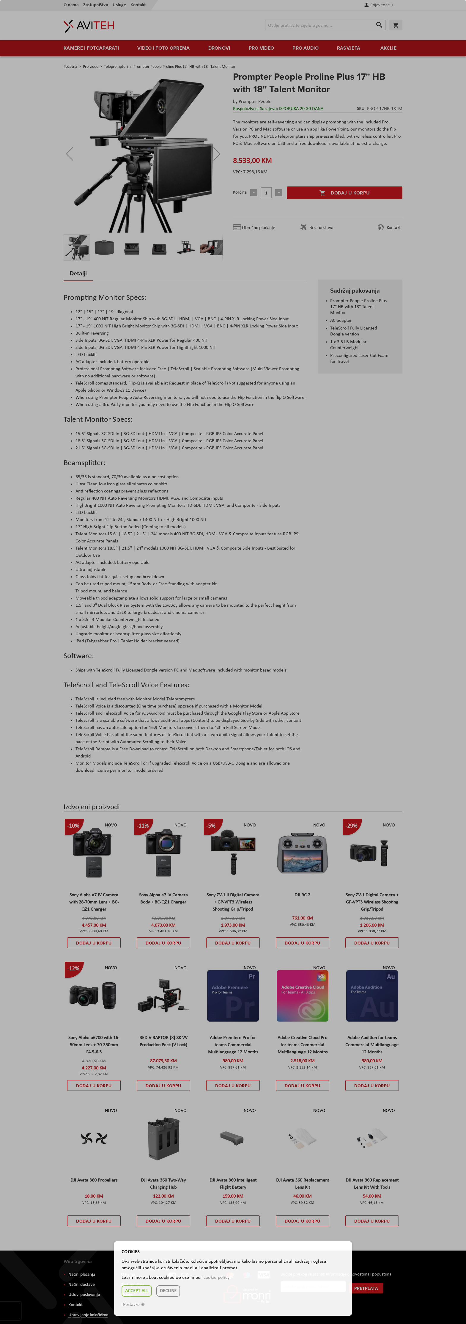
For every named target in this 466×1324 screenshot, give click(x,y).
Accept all (136, 1291)
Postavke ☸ (134, 1304)
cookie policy (216, 1277)
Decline (168, 1291)
